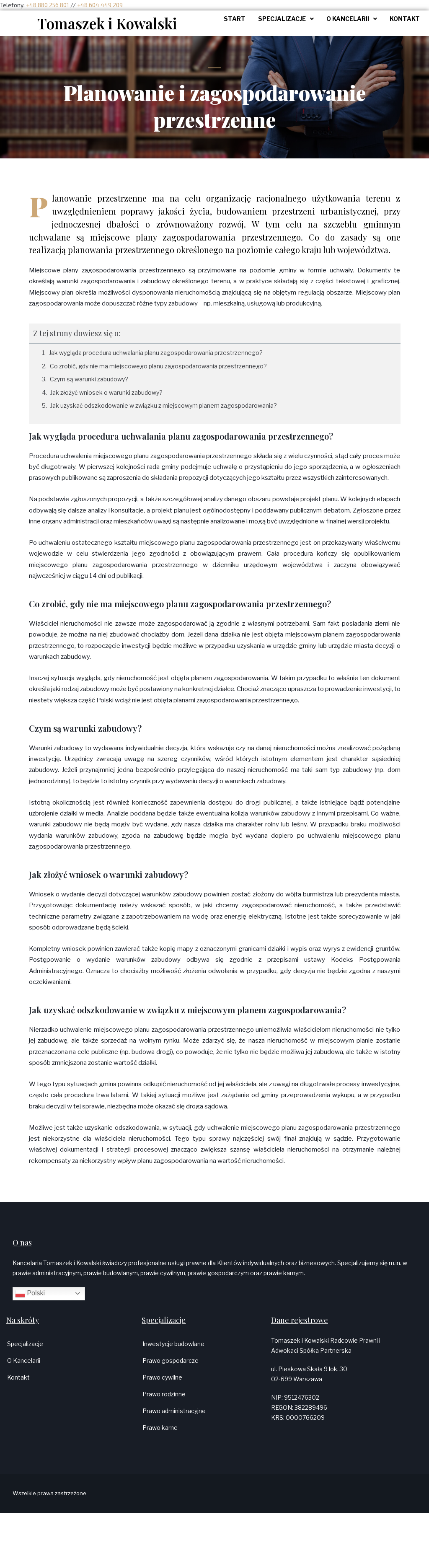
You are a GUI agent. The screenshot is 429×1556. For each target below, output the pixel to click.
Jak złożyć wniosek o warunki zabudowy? (106, 392)
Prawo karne (160, 1427)
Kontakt (18, 1377)
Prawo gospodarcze (170, 1360)
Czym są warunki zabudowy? (89, 379)
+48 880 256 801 (47, 4)
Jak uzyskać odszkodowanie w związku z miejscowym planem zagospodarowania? (163, 405)
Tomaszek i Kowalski (107, 23)
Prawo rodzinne (164, 1394)
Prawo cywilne (162, 1377)
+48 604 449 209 (100, 4)
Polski (30, 1294)
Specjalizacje (25, 1343)
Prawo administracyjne (174, 1410)
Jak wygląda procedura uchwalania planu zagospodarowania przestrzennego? (156, 352)
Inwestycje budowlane (173, 1343)
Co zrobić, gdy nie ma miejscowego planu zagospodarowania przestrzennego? (158, 366)
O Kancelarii (23, 1360)
